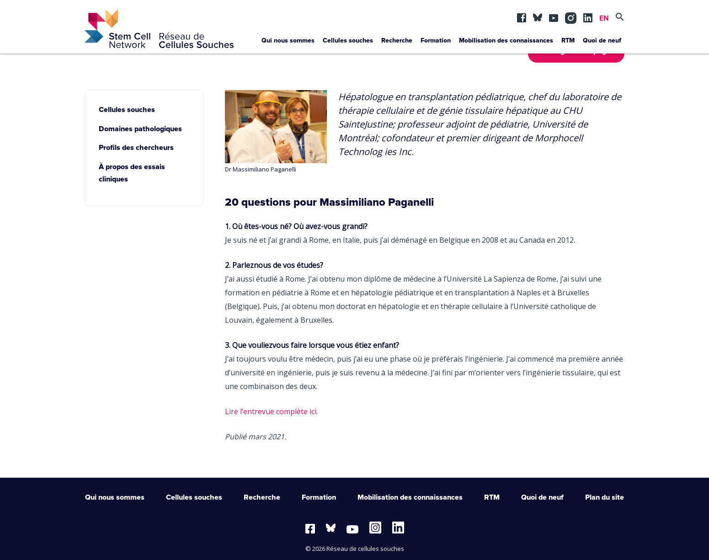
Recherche (396, 40)
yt (553, 15)
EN (604, 18)
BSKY (537, 15)
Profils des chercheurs (136, 147)
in (569, 15)
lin (587, 15)
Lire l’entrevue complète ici (270, 411)
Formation (436, 40)
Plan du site (604, 497)
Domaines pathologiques (140, 129)
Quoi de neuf (602, 40)
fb (521, 15)
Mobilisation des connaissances (506, 40)
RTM (568, 40)
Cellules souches (348, 40)
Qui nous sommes (288, 40)
